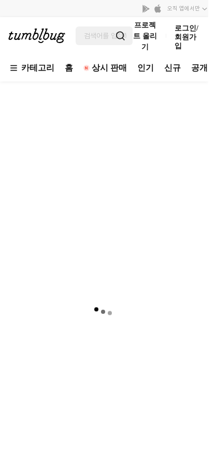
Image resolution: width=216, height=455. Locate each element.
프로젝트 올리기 (145, 36)
